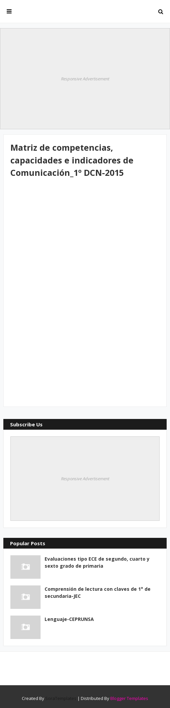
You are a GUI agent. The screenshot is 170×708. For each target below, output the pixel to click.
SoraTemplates (60, 698)
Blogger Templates (129, 698)
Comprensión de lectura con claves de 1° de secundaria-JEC (98, 592)
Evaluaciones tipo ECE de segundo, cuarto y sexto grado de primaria (97, 562)
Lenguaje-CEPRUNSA (69, 619)
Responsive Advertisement (85, 79)
